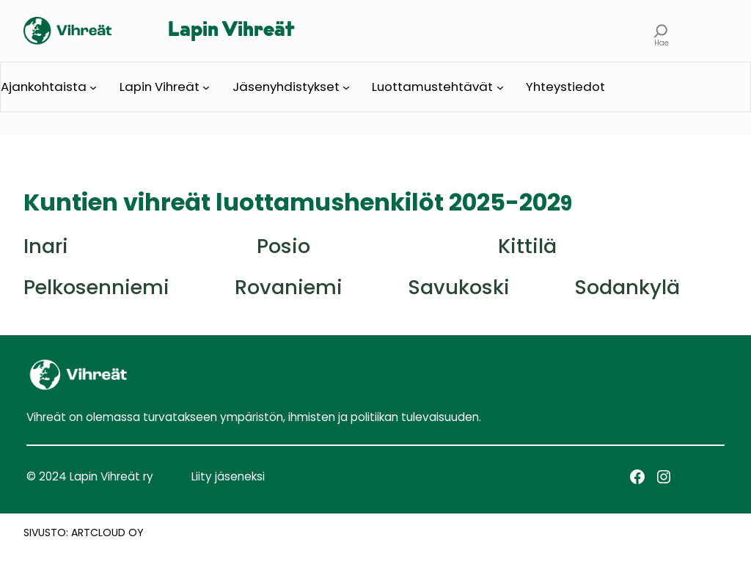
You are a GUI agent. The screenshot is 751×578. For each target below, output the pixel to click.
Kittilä (527, 246)
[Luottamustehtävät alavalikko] (500, 87)
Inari (45, 246)
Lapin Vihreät (231, 31)
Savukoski (459, 287)
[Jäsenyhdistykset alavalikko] (346, 87)
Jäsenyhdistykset (286, 86)
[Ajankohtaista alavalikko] (93, 87)
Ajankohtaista (44, 86)
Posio (283, 246)
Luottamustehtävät (432, 86)
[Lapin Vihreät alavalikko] (206, 87)
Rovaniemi (288, 287)
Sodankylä (627, 287)
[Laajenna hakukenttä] (661, 31)
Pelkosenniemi (96, 287)
